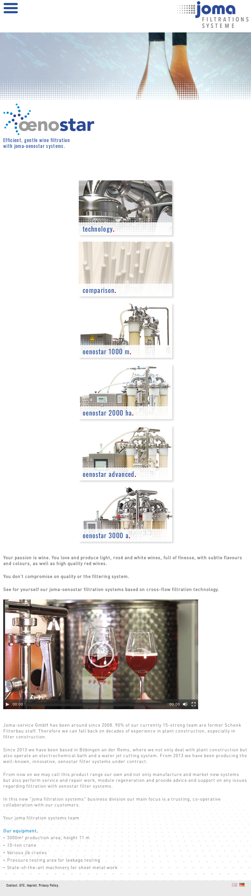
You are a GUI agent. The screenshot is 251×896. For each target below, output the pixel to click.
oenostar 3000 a (107, 535)
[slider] (96, 704)
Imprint (32, 885)
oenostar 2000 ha (108, 413)
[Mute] (185, 704)
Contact (12, 885)
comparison (100, 290)
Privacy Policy (49, 885)
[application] (100, 654)
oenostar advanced (110, 474)
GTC (22, 885)
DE (241, 888)
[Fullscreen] (193, 704)
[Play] (7, 704)
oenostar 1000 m (107, 351)
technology (99, 229)
